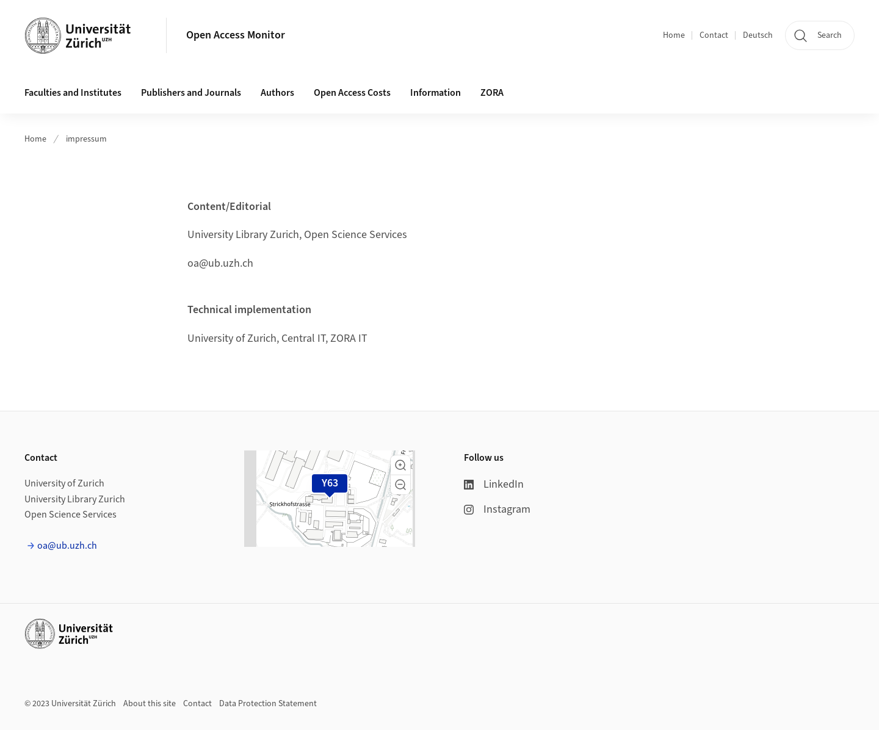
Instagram (497, 509)
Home (674, 35)
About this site (149, 704)
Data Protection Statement (268, 704)
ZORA (492, 92)
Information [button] (435, 92)
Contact (714, 35)
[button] (400, 465)
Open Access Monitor (235, 35)
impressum (86, 139)
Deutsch (758, 35)
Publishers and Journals (191, 92)
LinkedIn (494, 484)
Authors (277, 92)
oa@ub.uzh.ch (67, 545)
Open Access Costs (352, 92)
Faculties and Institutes (72, 92)
